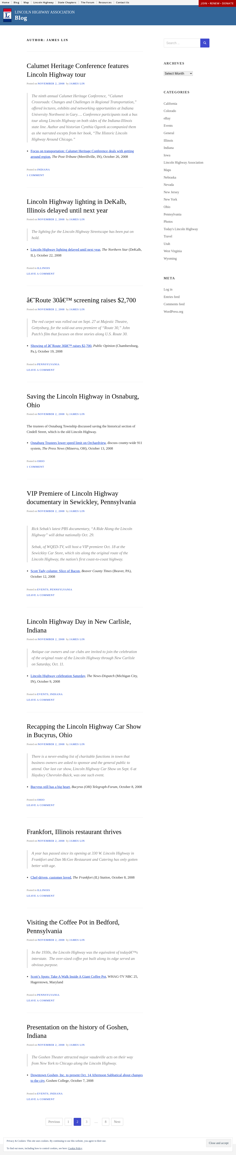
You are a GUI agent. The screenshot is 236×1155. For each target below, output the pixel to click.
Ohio (41, 461)
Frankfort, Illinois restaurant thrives (74, 831)
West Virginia (173, 251)
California (170, 103)
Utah (167, 244)
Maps (167, 170)
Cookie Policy (75, 1148)
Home (5, 2)
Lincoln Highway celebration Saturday (58, 676)
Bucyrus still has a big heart (50, 787)
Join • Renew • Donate (217, 3)
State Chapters (67, 2)
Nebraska (170, 177)
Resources (105, 2)
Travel (168, 236)
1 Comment (35, 175)
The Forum (87, 2)
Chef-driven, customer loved (51, 877)
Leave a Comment (41, 273)
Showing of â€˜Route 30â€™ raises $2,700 (61, 346)
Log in (168, 289)
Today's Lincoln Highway (181, 229)
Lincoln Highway (43, 2)
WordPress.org (173, 311)
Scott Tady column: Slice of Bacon (55, 571)
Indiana (43, 169)
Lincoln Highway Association (183, 162)
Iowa (167, 155)
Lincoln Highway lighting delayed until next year (65, 250)
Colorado (170, 111)
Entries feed (172, 297)
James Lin (77, 83)
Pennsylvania (48, 364)
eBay (167, 118)
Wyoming (170, 258)
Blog (16, 2)
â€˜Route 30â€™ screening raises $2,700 (81, 300)
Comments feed (174, 304)
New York (170, 199)
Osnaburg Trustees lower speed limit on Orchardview (68, 443)
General (169, 133)
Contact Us (122, 2)
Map (26, 2)
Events (43, 589)
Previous (54, 1121)
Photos (168, 221)
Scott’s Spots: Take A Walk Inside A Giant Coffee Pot (68, 977)
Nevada (169, 184)
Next (117, 1121)
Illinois (43, 268)
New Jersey (171, 192)
